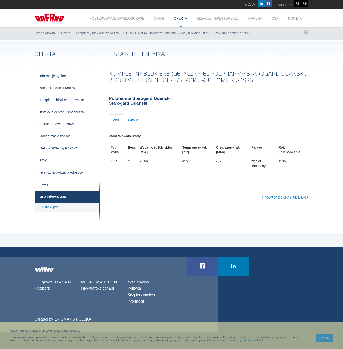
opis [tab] (116, 119)
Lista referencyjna (52, 196)
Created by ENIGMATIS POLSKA (63, 319)
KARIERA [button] (254, 18)
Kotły (43, 160)
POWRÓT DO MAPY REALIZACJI (284, 197)
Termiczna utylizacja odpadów (61, 172)
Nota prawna (138, 282)
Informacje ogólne (52, 76)
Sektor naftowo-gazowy (56, 124)
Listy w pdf (50, 207)
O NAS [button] (159, 18)
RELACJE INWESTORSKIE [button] (217, 18)
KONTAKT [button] (296, 18)
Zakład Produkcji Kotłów (57, 88)
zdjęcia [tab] (133, 119)
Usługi (44, 184)
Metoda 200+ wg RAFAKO (59, 148)
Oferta (65, 33)
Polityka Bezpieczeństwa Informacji (141, 294)
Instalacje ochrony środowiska (61, 112)
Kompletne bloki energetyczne (61, 100)
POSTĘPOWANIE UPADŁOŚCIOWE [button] (117, 18)
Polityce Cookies (252, 340)
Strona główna (45, 33)
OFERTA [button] (180, 18)
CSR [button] (275, 18)
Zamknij (324, 338)
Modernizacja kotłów (54, 136)
